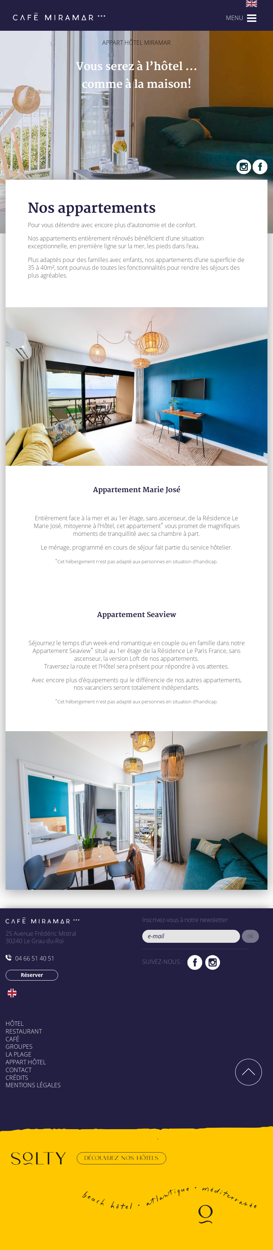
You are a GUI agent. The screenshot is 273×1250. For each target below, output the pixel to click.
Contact (18, 1070)
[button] (250, 936)
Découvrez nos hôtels (121, 1158)
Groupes (19, 1046)
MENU (234, 18)
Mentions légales (33, 1085)
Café (12, 1039)
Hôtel (15, 1023)
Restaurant (24, 1031)
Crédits (17, 1078)
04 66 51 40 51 (30, 958)
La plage (18, 1054)
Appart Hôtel (26, 1062)
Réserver (32, 974)
